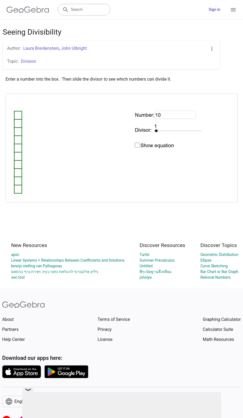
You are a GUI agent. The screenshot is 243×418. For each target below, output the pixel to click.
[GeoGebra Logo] (28, 9)
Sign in (214, 9)
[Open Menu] (233, 9)
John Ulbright (74, 48)
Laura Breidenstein (41, 48)
